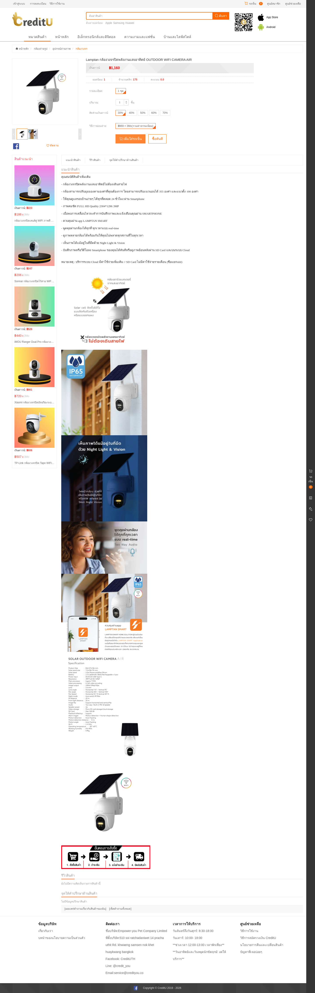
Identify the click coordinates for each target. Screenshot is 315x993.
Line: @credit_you (118, 966)
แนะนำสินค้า (73, 160)
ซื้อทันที (157, 139)
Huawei (129, 22)
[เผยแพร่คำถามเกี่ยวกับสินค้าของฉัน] (85, 908)
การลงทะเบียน (38, 3)
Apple (108, 22)
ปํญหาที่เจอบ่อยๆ (251, 952)
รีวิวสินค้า (94, 160)
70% (165, 112)
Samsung (118, 22)
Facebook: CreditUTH (120, 959)
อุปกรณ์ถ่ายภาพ (61, 48)
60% (154, 112)
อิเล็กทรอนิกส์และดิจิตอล (96, 37)
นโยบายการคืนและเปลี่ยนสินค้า (261, 945)
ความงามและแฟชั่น (139, 37)
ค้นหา (221, 15)
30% (120, 112)
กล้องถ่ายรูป (40, 48)
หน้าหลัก (62, 37)
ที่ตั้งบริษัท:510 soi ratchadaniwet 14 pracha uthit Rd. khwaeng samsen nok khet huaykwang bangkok (135, 945)
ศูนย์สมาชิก (273, 3)
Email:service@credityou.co (125, 973)
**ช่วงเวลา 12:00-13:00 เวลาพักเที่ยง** (198, 945)
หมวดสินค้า (37, 37)
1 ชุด (121, 91)
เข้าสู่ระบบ (19, 3)
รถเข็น (252, 3)
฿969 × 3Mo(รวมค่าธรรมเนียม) (135, 126)
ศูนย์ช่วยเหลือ (293, 3)
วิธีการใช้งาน (57, 3)
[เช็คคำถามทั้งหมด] (120, 908)
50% (142, 112)
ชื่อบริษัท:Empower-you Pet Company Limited (136, 931)
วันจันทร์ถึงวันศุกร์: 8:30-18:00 (193, 931)
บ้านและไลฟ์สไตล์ (177, 37)
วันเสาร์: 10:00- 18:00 (187, 938)
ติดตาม (52, 145)
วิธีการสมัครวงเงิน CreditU (258, 938)
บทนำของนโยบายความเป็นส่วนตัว (61, 938)
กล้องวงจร (81, 48)
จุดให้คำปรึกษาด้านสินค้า (123, 160)
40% (131, 112)
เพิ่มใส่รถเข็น (130, 139)
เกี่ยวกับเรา (45, 931)
